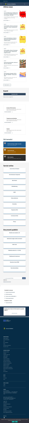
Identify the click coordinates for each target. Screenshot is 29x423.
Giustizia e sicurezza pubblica (7, 363)
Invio (24, 278)
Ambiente (4, 353)
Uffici (4, 341)
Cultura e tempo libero (6, 360)
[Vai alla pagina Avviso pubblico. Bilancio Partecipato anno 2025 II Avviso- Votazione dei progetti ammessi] (6, 57)
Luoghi (4, 384)
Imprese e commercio (6, 364)
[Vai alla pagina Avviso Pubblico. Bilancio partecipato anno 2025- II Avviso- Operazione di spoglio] (6, 32)
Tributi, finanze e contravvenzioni (8, 368)
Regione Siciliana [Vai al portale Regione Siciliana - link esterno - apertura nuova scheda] (5, 1)
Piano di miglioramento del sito (7, 412)
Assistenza (4, 405)
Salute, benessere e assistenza (7, 367)
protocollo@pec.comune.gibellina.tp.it (10, 398)
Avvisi (4, 379)
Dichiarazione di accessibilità (7, 411)
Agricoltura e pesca (6, 351)
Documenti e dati (5, 346)
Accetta (13, 421)
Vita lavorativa (5, 371)
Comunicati (5, 377)
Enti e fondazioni (5, 342)
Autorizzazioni (5, 357)
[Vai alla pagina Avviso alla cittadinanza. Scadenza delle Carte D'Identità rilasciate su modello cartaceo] (6, 44)
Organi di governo (5, 338)
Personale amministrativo (7, 345)
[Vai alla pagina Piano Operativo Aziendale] (6, 80)
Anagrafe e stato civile (6, 354)
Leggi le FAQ (5, 401)
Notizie (4, 376)
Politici (4, 343)
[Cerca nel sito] (25, 4)
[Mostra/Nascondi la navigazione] (1, 4)
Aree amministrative (6, 339)
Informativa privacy (6, 408)
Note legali (4, 409)
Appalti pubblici (5, 356)
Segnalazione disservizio (6, 404)
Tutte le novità (7, 84)
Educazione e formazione (7, 361)
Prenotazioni (5, 402)
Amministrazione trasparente (7, 406)
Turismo (4, 370)
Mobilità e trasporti (6, 365)
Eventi (4, 385)
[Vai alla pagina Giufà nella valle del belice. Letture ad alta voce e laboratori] (6, 68)
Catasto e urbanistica (6, 358)
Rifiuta (16, 421)
